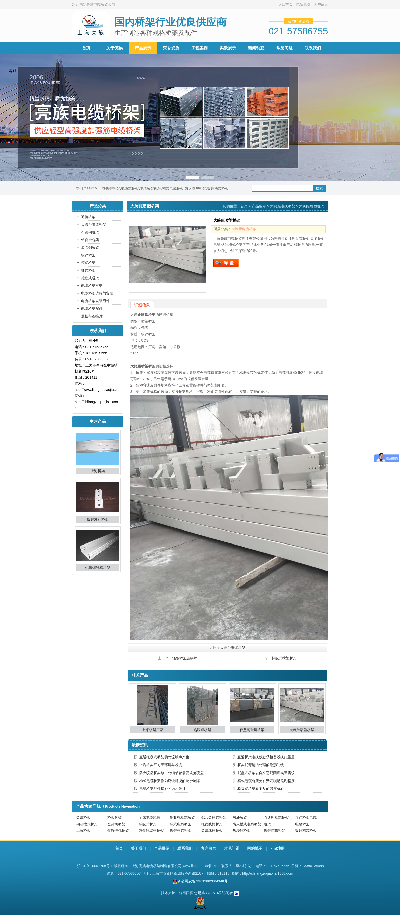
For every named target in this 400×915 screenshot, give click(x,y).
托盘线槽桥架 (212, 824)
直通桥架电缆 (306, 817)
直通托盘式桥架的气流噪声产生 (164, 757)
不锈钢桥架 (90, 232)
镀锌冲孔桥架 (97, 519)
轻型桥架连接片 (184, 658)
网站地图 (303, 4)
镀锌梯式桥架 (306, 830)
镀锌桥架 (88, 255)
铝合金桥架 (90, 240)
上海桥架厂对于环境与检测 (160, 765)
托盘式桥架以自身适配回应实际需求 (266, 773)
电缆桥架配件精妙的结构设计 (162, 789)
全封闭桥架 (116, 824)
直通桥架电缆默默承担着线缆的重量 (266, 757)
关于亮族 (114, 48)
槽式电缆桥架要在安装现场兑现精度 (266, 781)
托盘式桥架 (90, 278)
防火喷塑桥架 (195, 188)
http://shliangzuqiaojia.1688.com (267, 873)
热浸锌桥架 (202, 730)
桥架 (267, 824)
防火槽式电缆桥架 (247, 824)
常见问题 (284, 48)
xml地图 (277, 848)
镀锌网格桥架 (274, 830)
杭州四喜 (186, 893)
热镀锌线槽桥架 (97, 568)
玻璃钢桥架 (90, 247)
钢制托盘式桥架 (182, 817)
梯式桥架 (88, 270)
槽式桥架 (88, 263)
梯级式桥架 (130, 188)
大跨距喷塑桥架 (301, 730)
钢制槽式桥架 (87, 824)
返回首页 (285, 4)
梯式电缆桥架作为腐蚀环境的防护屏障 (169, 781)
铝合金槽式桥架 (213, 817)
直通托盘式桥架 (276, 817)
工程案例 (199, 48)
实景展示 (228, 48)
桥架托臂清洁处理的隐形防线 (261, 765)
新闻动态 (256, 48)
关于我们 (138, 848)
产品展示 (143, 48)
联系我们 (313, 48)
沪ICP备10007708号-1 (95, 866)
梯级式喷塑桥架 (284, 658)
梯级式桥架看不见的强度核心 (261, 789)
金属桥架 (83, 817)
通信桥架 (88, 217)
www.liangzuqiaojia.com (202, 866)
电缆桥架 (302, 824)
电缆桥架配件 (150, 188)
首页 (86, 48)
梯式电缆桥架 (173, 188)
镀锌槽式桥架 (218, 188)
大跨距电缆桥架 (93, 224)
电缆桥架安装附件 (95, 301)
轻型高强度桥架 (252, 730)
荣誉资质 (171, 48)
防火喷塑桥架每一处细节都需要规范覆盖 (171, 773)
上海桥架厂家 (152, 730)
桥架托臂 (114, 817)
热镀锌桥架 (111, 188)
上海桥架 (98, 471)
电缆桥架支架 (92, 286)
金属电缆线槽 (149, 817)
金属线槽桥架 (212, 830)
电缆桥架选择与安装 (97, 293)
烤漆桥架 (240, 817)
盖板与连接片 (92, 316)
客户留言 (321, 4)
